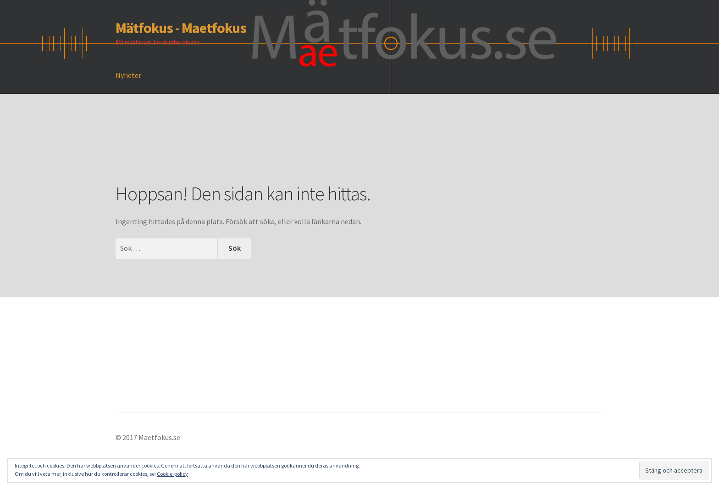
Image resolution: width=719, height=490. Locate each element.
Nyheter (128, 75)
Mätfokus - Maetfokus (181, 28)
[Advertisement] (282, 151)
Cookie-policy (172, 473)
